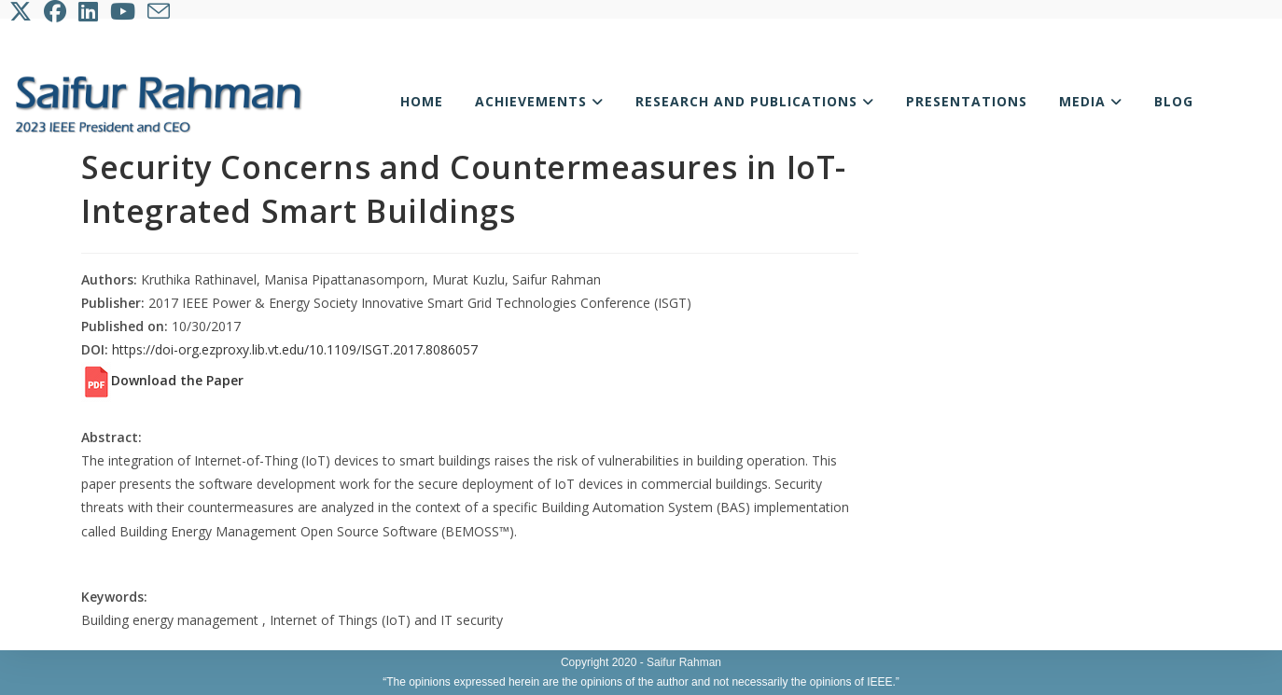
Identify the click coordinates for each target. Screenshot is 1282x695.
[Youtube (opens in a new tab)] (124, 11)
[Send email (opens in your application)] (160, 11)
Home (421, 101)
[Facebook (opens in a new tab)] (56, 11)
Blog (1173, 101)
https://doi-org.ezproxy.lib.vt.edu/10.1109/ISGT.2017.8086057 (295, 349)
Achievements (539, 101)
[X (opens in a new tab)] (24, 11)
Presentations (966, 101)
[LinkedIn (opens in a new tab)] (89, 11)
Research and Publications (754, 101)
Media (1090, 101)
